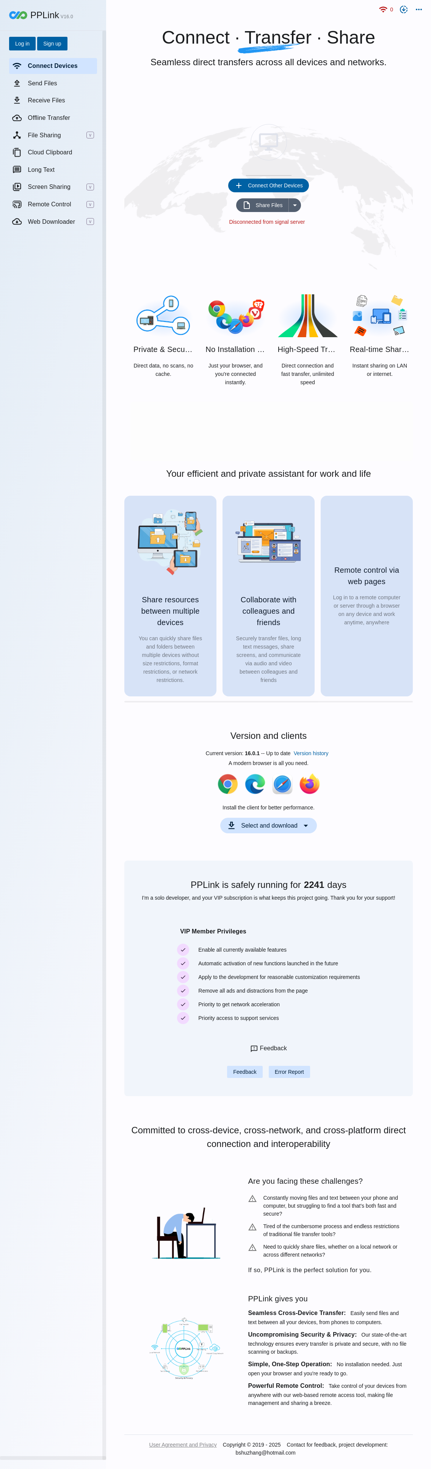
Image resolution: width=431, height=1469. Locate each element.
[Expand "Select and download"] (268, 825)
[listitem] (53, 66)
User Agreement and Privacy (183, 1445)
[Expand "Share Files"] (294, 205)
